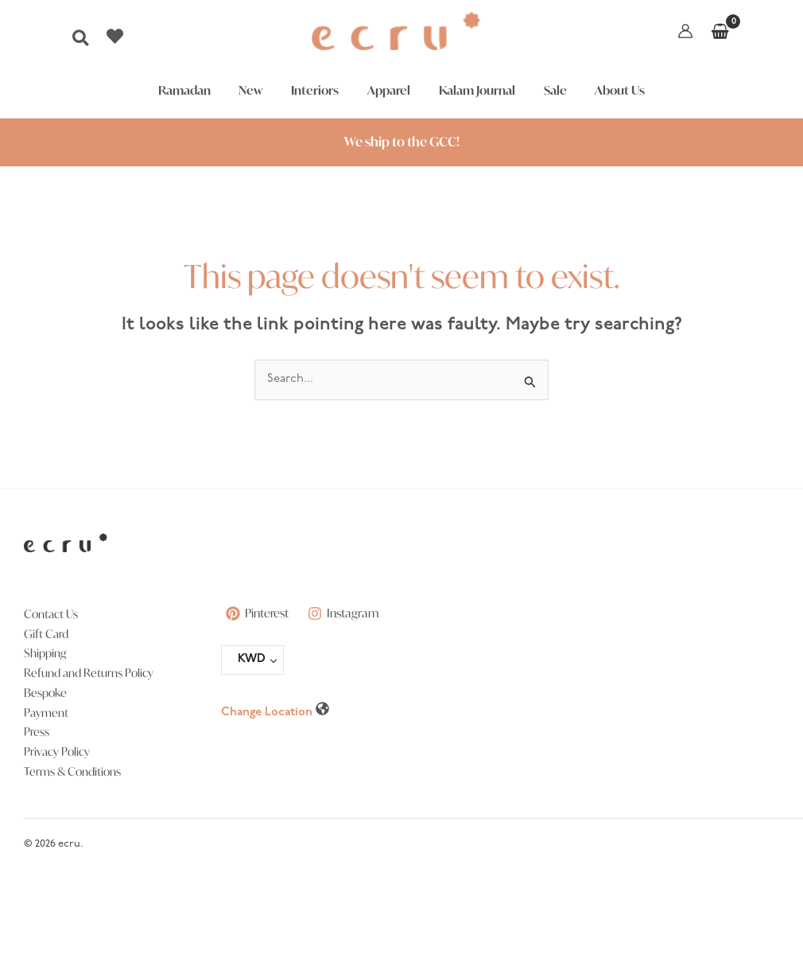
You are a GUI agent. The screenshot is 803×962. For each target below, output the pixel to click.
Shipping (45, 652)
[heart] (117, 36)
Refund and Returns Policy (88, 672)
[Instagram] (346, 613)
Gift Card (46, 633)
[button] (81, 42)
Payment (46, 712)
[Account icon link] (685, 31)
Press (36, 731)
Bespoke (45, 692)
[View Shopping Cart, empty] (720, 31)
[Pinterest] (258, 613)
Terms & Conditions (72, 771)
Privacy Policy (57, 751)
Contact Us (51, 613)
